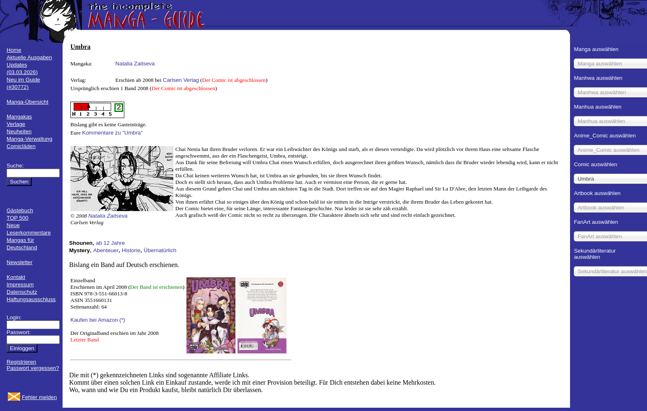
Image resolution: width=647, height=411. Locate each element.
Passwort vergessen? (33, 368)
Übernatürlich (160, 250)
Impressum (20, 284)
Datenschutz (22, 292)
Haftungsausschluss (31, 299)
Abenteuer (106, 250)
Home (14, 50)
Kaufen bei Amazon (94, 320)
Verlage (16, 124)
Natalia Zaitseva (135, 63)
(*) (122, 320)
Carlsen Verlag (181, 80)
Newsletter (20, 262)
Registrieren (21, 362)
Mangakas (19, 117)
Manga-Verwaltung (29, 139)
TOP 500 (17, 218)
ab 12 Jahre (110, 243)
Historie (131, 250)
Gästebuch (20, 210)
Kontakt (16, 277)
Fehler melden (39, 397)
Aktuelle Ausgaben (29, 57)
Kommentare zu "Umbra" (112, 133)
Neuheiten (19, 131)
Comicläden (21, 146)
